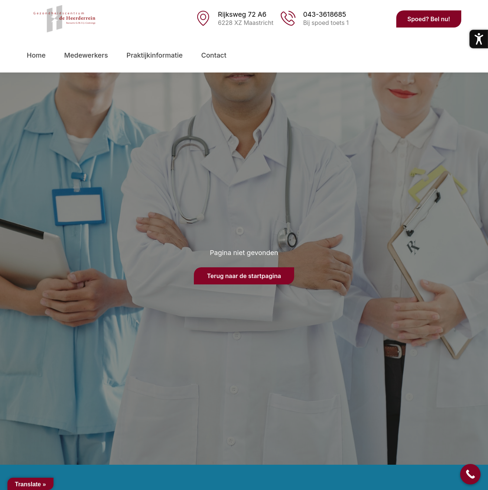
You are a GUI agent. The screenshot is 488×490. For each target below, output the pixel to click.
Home (36, 55)
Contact (214, 55)
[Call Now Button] (470, 474)
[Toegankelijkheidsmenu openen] (478, 39)
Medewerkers (86, 55)
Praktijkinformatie (155, 55)
